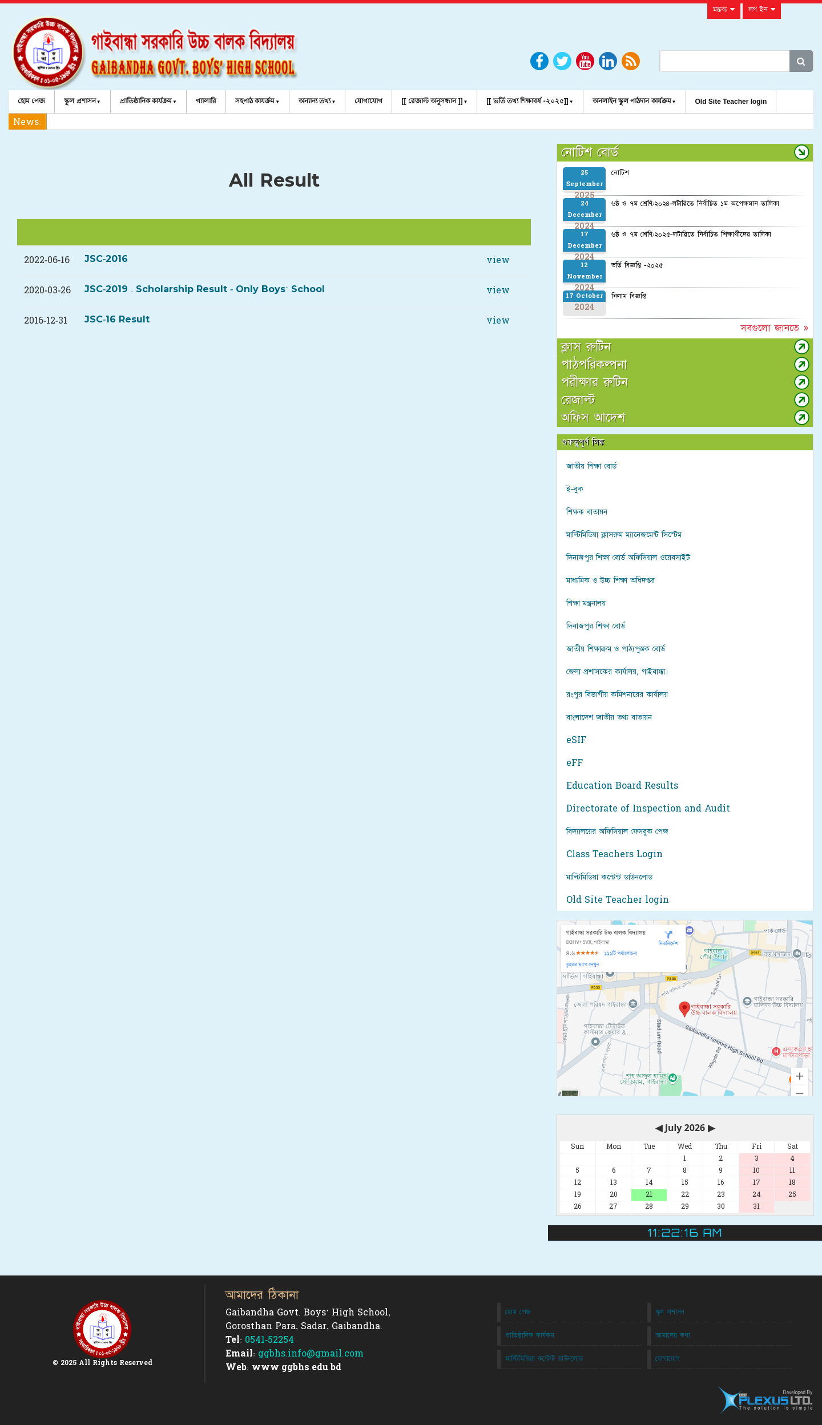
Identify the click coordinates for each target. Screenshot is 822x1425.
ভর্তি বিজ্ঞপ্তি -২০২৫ (637, 265)
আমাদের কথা (672, 1335)
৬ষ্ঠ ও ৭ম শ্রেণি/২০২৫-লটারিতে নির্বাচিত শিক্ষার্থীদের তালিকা (691, 234)
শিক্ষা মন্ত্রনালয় (586, 603)
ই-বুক (574, 489)
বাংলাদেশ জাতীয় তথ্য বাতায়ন (609, 717)
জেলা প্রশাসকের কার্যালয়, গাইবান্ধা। (617, 672)
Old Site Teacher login (731, 102)
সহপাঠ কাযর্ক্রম (255, 101)
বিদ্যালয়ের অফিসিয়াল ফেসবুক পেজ (617, 831)
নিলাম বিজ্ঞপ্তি (628, 296)
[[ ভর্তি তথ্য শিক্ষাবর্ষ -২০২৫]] (527, 101)
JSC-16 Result (117, 319)
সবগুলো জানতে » (774, 328)
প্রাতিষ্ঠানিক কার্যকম (529, 1335)
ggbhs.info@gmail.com (311, 1354)
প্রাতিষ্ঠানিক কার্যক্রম (146, 101)
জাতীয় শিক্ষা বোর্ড (591, 466)
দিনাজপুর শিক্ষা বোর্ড (595, 626)
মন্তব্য (724, 9)
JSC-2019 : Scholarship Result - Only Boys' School (204, 289)
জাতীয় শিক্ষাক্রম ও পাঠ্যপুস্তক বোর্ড (615, 649)
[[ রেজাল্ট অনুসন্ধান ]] (431, 101)
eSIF (576, 740)
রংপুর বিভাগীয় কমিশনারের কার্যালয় (617, 694)
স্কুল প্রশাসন (79, 101)
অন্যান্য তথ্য (315, 101)
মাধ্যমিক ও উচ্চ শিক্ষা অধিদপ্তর (610, 580)
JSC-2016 (106, 259)
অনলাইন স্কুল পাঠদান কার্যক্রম (632, 101)
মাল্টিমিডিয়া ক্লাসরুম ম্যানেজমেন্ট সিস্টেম (624, 535)
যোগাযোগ (368, 101)
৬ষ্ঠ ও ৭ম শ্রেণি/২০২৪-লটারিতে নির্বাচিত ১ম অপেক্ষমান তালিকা (695, 203)
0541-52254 (269, 1340)
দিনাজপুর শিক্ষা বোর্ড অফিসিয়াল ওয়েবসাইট (628, 557)
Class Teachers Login (614, 854)
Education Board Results (622, 786)
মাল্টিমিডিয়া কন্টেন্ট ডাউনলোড (609, 877)
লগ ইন (761, 9)
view (498, 260)
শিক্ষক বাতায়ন (586, 512)
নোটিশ (620, 172)
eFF (574, 763)
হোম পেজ (31, 101)
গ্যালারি (206, 101)
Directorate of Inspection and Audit (648, 809)
